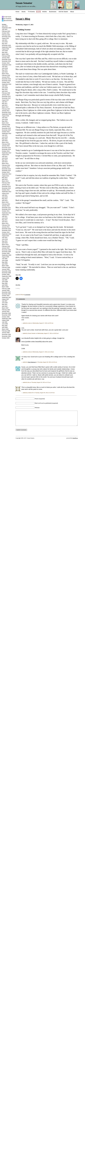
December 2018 (6, 79)
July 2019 (4, 66)
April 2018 (5, 91)
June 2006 (5, 324)
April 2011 (5, 221)
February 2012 (6, 204)
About (72, 11)
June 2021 (5, 42)
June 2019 (5, 68)
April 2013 (5, 179)
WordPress (75, 441)
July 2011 (4, 216)
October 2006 (6, 317)
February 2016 (6, 124)
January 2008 (6, 290)
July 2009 (4, 258)
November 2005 (6, 336)
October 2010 (6, 232)
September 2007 (6, 297)
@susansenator (7, 20)
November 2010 (6, 230)
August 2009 (5, 257)
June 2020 (5, 50)
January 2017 (6, 110)
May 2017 (4, 103)
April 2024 (5, 26)
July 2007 (4, 301)
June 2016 (5, 119)
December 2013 (6, 168)
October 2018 (6, 82)
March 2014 (5, 163)
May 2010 (4, 241)
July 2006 (4, 322)
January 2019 (6, 77)
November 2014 (6, 149)
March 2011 (5, 223)
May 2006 (4, 325)
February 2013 (6, 183)
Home (17, 11)
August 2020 (5, 49)
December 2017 (6, 96)
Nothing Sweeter (24, 30)
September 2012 (6, 191)
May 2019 (4, 70)
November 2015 (6, 130)
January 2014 (6, 167)
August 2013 (5, 176)
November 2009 (6, 251)
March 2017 (5, 107)
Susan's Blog (23, 18)
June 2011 (5, 218)
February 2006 (6, 331)
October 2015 (6, 131)
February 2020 (6, 56)
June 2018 (5, 87)
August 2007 (5, 299)
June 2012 (5, 197)
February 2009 (6, 267)
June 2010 (5, 239)
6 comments (27, 294)
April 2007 (5, 306)
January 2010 (6, 248)
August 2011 (5, 214)
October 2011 (6, 211)
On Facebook (6, 18)
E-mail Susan (6, 16)
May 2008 (4, 283)
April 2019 (5, 72)
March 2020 (5, 54)
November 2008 (6, 272)
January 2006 (6, 332)
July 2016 (4, 117)
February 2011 (6, 225)
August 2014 (5, 154)
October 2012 (6, 190)
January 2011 (6, 227)
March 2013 (5, 181)
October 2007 (6, 295)
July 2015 (4, 135)
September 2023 (6, 27)
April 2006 (5, 327)
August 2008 (5, 278)
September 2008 (6, 276)
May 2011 (4, 220)
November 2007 (6, 294)
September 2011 (6, 213)
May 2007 (4, 304)
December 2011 (6, 207)
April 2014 (5, 161)
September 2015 (6, 133)
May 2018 (4, 89)
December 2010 (6, 228)
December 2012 (6, 186)
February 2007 (6, 309)
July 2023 (4, 29)
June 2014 (5, 158)
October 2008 (6, 274)
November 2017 (6, 98)
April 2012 (5, 200)
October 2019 (6, 63)
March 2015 (5, 142)
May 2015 (4, 139)
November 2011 (6, 209)
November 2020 (6, 45)
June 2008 (5, 281)
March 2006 (5, 329)
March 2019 (5, 73)
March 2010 (5, 244)
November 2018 (6, 80)
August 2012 (5, 193)
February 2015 (6, 144)
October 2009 (6, 253)
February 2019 (6, 75)
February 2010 (6, 246)
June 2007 (5, 302)
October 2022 (6, 33)
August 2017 (5, 100)
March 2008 (5, 287)
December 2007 (6, 292)
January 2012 (6, 206)
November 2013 (6, 170)
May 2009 (4, 262)
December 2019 (6, 59)
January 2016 (6, 126)
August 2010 (5, 235)
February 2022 (6, 35)
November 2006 (6, 315)
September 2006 (6, 318)
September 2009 (6, 255)
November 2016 (6, 112)
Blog (38, 11)
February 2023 (6, 31)
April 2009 (5, 264)
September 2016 (6, 114)
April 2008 (5, 285)
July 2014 (4, 156)
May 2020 (4, 52)
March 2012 (5, 202)
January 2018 (6, 94)
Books (23, 11)
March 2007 (5, 308)
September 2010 (6, 234)
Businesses (52, 11)
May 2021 (4, 43)
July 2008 (4, 280)
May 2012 (4, 198)
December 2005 (6, 334)
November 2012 (6, 188)
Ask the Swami (63, 11)
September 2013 (6, 174)
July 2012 (4, 195)
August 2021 (5, 38)
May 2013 (4, 177)
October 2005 (6, 338)
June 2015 (5, 137)
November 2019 (6, 61)
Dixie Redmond (32, 362)
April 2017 (5, 105)
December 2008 (6, 271)
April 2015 (5, 140)
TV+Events (31, 11)
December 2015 (6, 128)
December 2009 (6, 250)
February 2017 (6, 109)
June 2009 (5, 260)
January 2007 (6, 311)
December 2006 (6, 313)
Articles (44, 11)
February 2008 (6, 288)
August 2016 (5, 116)
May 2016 (4, 121)
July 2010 (4, 237)
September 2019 (6, 65)
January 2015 (6, 146)
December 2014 (6, 147)
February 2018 (6, 93)
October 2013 (6, 172)
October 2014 (6, 151)
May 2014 (4, 160)
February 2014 (6, 165)
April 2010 (5, 243)
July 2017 (4, 102)
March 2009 (5, 265)
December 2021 (6, 36)
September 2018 (6, 84)
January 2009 (6, 269)
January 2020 (6, 57)
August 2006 (5, 320)
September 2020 (6, 47)
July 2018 (4, 86)
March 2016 (5, 123)
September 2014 (6, 153)
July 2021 (4, 40)
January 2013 (6, 184)
